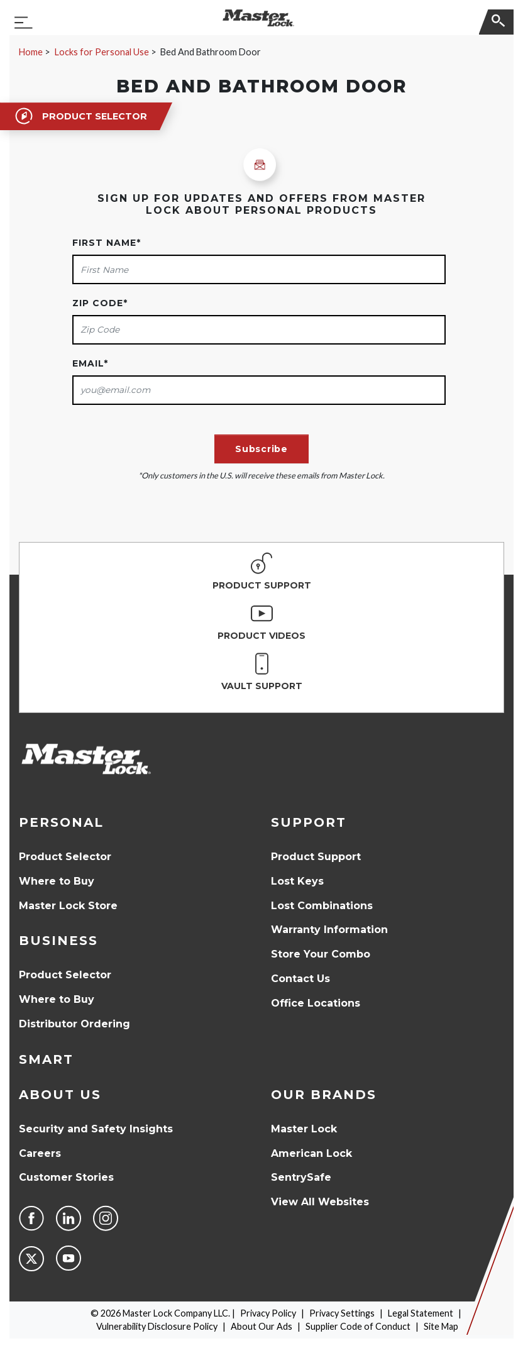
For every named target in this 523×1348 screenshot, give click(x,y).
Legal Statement (420, 1313)
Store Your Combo (320, 954)
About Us (60, 1094)
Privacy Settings (342, 1313)
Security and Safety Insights (96, 1129)
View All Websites (320, 1202)
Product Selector (65, 857)
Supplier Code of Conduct (358, 1326)
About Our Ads (261, 1326)
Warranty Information (329, 930)
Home (31, 52)
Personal (61, 822)
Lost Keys (297, 881)
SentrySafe (301, 1177)
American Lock (311, 1153)
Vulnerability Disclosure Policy (156, 1326)
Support (308, 822)
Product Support (316, 857)
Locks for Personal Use (102, 52)
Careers (40, 1153)
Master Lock (304, 1129)
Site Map (441, 1326)
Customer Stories (66, 1177)
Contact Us (300, 979)
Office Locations (315, 1003)
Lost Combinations (322, 906)
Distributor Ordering (74, 1024)
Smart (46, 1059)
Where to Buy (56, 881)
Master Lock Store (68, 906)
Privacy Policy (268, 1313)
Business (58, 940)
